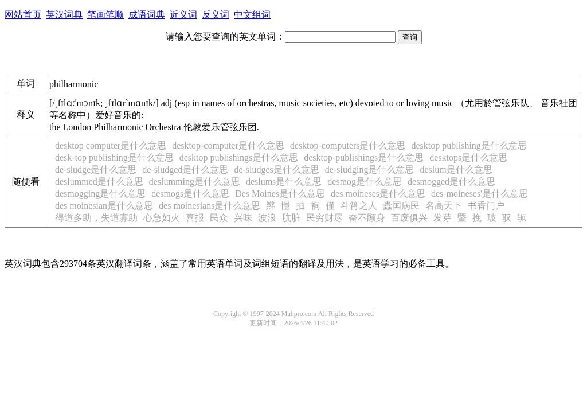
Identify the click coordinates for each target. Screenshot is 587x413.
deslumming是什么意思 (194, 181)
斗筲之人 (359, 206)
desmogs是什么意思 (190, 193)
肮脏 (291, 218)
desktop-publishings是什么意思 (364, 157)
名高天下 (443, 206)
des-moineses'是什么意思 (479, 193)
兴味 (243, 218)
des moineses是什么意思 (378, 193)
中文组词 (252, 15)
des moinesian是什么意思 (104, 206)
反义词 (215, 15)
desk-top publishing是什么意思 (114, 157)
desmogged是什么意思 (451, 181)
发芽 (442, 218)
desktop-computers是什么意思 (348, 145)
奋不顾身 (367, 218)
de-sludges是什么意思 (276, 169)
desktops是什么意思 (468, 157)
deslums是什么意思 (284, 181)
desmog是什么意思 (364, 181)
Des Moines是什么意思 (280, 193)
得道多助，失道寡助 (96, 218)
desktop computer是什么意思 (110, 145)
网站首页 (23, 15)
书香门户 (486, 206)
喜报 (195, 218)
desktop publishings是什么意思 (239, 157)
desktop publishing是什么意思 (468, 145)
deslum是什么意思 (456, 169)
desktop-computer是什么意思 (228, 145)
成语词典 (146, 15)
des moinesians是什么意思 (209, 206)
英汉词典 (64, 15)
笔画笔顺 (105, 15)
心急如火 (161, 218)
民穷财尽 (324, 218)
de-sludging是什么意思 (369, 169)
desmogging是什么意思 (100, 193)
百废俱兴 (409, 218)
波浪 (267, 218)
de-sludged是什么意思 (185, 169)
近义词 (183, 15)
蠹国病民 (401, 206)
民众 (219, 218)
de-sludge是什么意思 (95, 169)
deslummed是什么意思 (99, 181)
